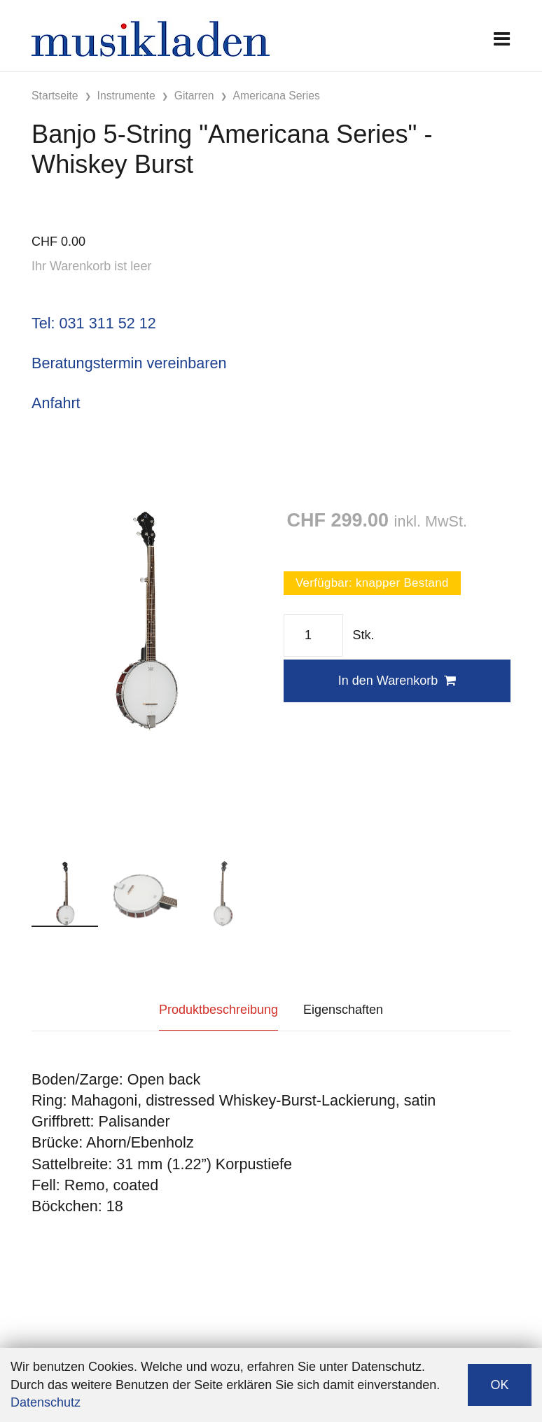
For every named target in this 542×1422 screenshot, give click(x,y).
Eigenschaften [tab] (343, 1010)
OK (499, 1385)
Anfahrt (56, 403)
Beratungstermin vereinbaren (129, 363)
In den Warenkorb (397, 681)
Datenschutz (46, 1402)
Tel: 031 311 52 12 (94, 323)
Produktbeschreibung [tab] (218, 1010)
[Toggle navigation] (501, 39)
